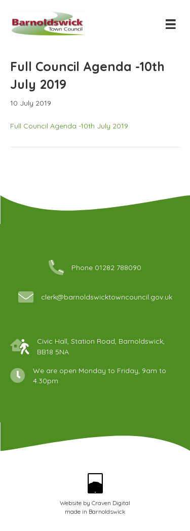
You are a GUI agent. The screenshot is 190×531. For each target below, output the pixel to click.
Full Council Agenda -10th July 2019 (69, 125)
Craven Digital (111, 503)
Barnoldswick (107, 511)
